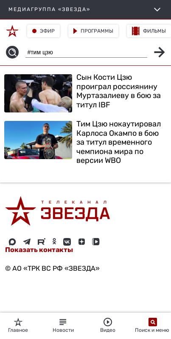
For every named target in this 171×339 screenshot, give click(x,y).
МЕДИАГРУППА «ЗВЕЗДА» (85, 9)
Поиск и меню (153, 325)
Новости (63, 325)
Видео (107, 325)
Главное (18, 325)
